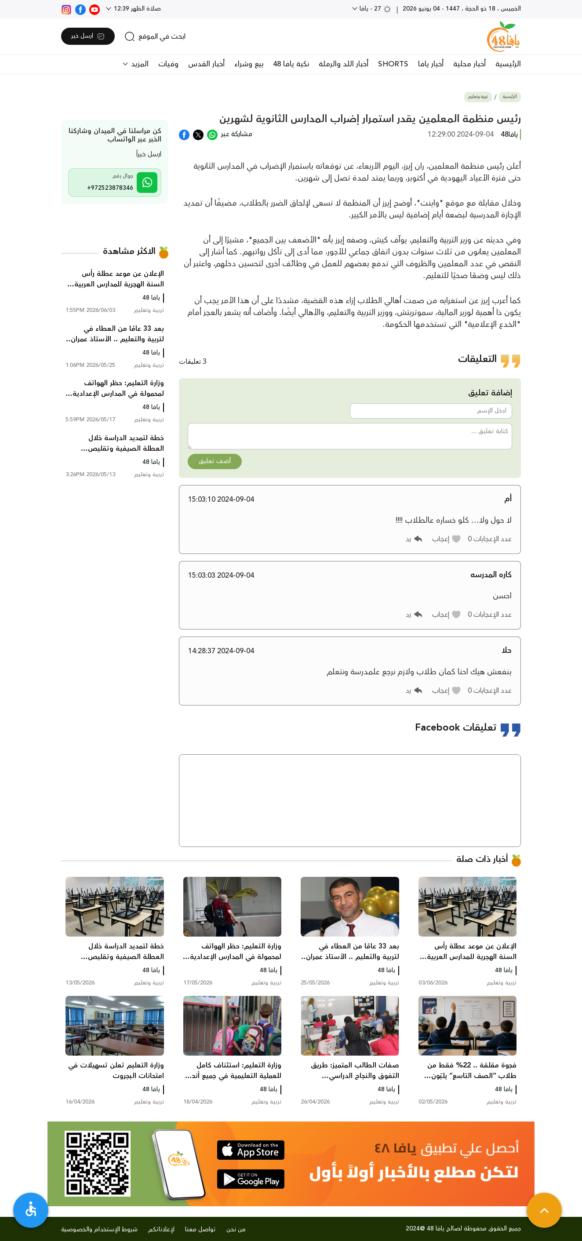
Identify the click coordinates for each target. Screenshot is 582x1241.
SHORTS (393, 64)
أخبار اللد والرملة (343, 64)
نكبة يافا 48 (291, 64)
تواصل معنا (200, 1229)
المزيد (139, 64)
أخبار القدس (206, 64)
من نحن (236, 1229)
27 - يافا (375, 9)
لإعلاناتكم (161, 1229)
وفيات (168, 64)
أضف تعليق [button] (215, 461)
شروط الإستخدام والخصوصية (99, 1229)
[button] (446, 539)
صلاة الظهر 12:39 (136, 9)
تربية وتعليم (478, 97)
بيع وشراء (248, 64)
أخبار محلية (469, 64)
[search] (155, 36)
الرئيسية (508, 64)
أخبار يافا (431, 64)
